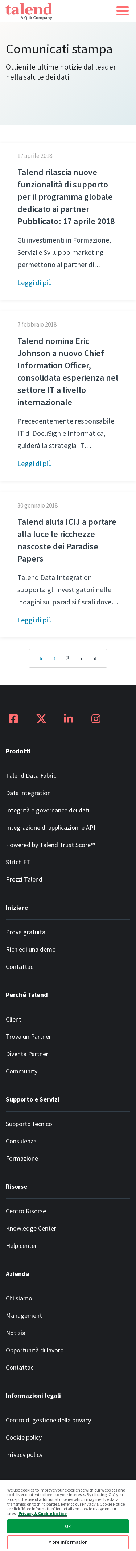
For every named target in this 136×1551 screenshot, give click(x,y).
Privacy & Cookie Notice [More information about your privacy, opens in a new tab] (42, 1513)
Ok (68, 1526)
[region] (68, 1515)
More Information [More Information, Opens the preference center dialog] (67, 1542)
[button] (123, 11)
